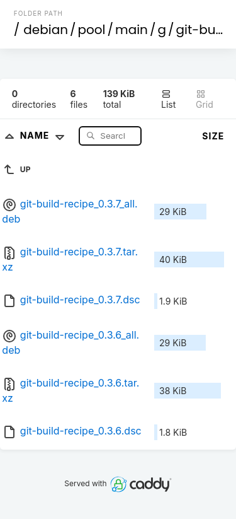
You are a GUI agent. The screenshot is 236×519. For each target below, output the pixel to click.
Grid (204, 99)
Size (213, 136)
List (168, 99)
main (131, 29)
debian (45, 29)
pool (92, 29)
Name (45, 135)
